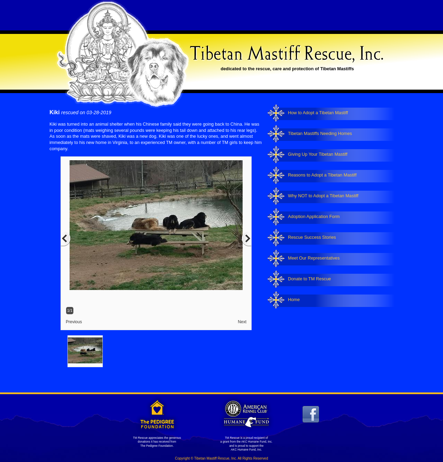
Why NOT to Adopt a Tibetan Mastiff (323, 195)
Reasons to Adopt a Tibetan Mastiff (322, 175)
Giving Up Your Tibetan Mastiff (317, 154)
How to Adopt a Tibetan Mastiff (318, 112)
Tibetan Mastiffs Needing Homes (320, 133)
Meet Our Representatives (314, 258)
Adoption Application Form (314, 216)
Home (294, 299)
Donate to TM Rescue (309, 278)
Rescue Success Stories (312, 237)
